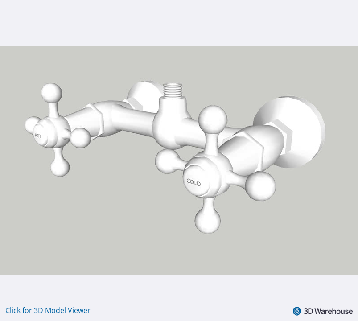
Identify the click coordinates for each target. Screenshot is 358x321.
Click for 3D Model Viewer (48, 310)
